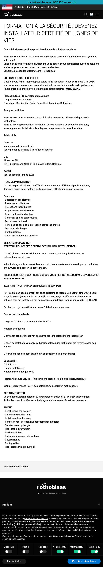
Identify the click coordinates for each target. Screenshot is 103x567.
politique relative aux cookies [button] (76, 524)
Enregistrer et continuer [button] (84, 561)
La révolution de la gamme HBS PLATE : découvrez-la (51, 2)
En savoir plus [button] (14, 561)
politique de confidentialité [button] (36, 518)
